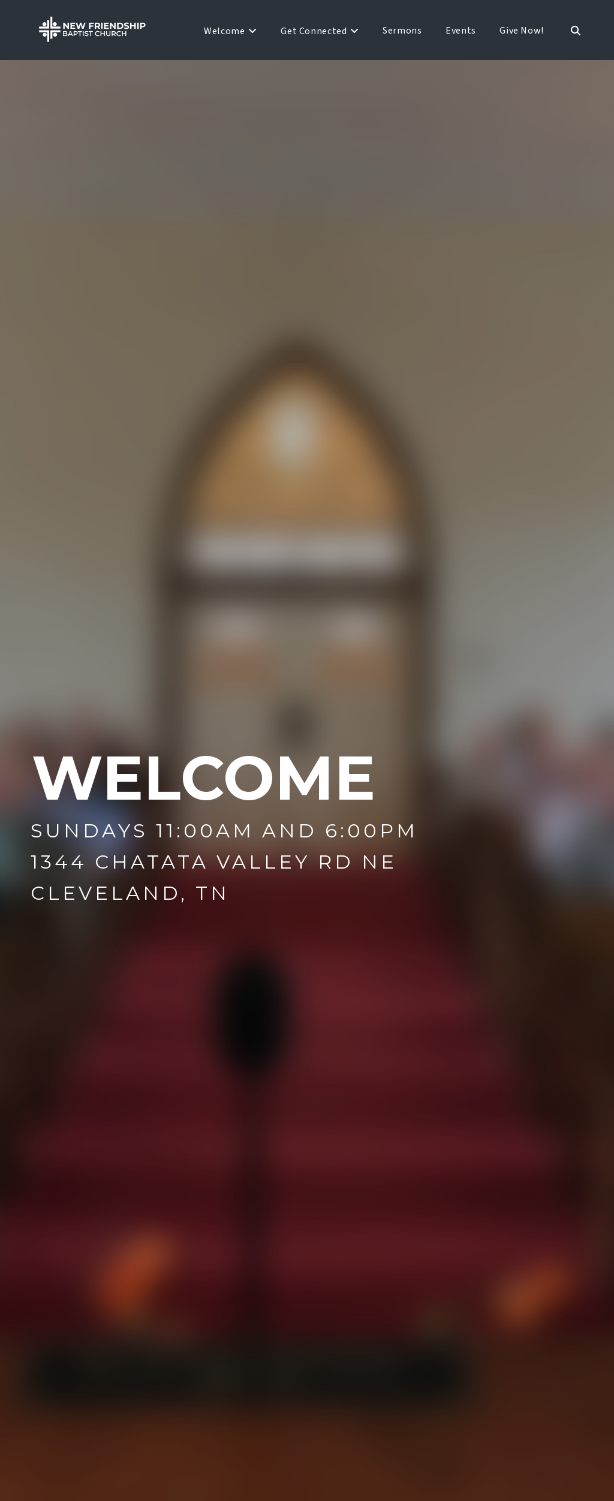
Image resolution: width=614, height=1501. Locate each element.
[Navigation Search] (569, 30)
